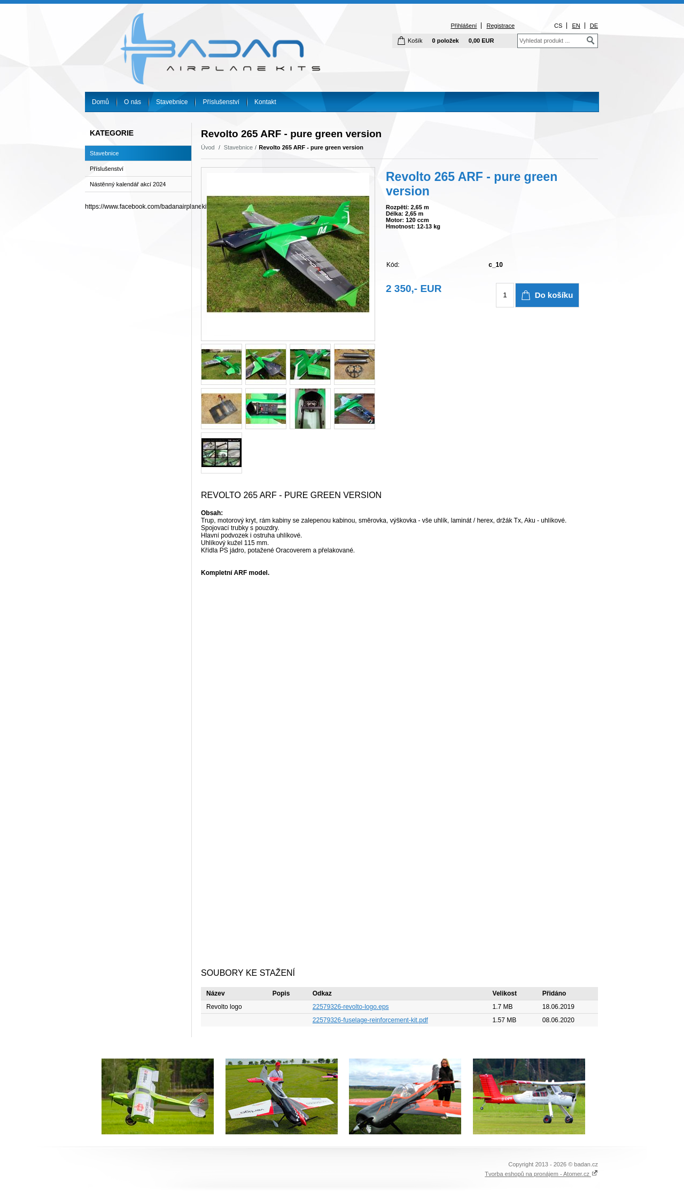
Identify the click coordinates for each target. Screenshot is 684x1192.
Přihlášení (463, 25)
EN (576, 25)
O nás (132, 102)
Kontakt (265, 102)
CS (558, 25)
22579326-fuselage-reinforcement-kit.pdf (370, 1020)
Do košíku (554, 294)
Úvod (208, 147)
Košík (415, 40)
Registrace (500, 25)
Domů (100, 102)
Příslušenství (221, 102)
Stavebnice (172, 102)
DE (594, 25)
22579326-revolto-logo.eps (351, 1007)
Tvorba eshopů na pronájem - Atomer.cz (541, 1174)
